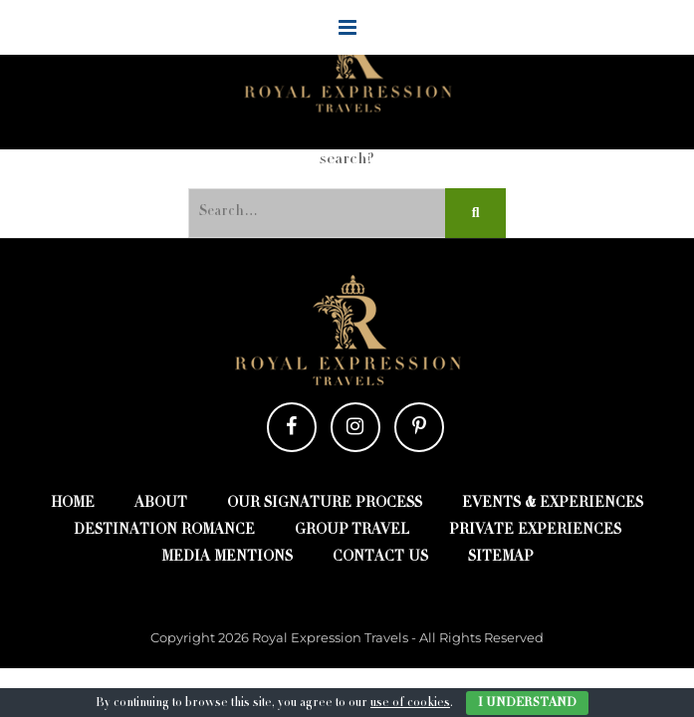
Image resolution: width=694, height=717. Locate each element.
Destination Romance (164, 531)
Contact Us (380, 558)
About (160, 504)
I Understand (527, 703)
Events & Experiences (552, 504)
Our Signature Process (324, 504)
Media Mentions (227, 558)
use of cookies (410, 703)
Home (73, 504)
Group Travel (352, 531)
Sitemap (501, 558)
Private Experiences (535, 531)
